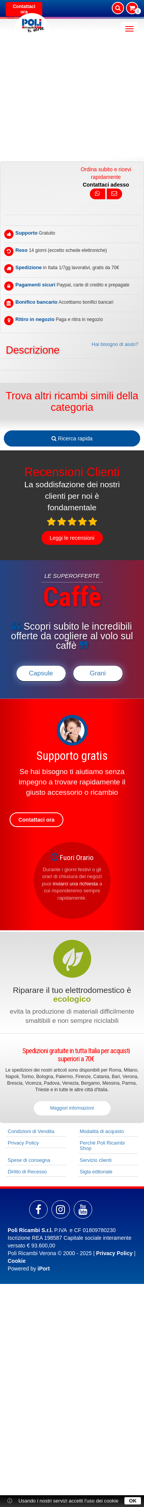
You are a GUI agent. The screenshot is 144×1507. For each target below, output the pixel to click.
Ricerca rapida (72, 438)
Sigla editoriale (96, 1172)
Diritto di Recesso (27, 1172)
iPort (44, 1268)
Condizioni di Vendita (31, 1131)
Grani (98, 673)
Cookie (17, 1261)
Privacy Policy (23, 1143)
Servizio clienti (96, 1160)
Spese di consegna (29, 1160)
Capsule (41, 673)
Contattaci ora (24, 9)
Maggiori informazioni (72, 1108)
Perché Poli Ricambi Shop (102, 1145)
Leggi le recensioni (72, 538)
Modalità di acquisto (102, 1131)
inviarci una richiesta (75, 884)
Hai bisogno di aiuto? (115, 344)
